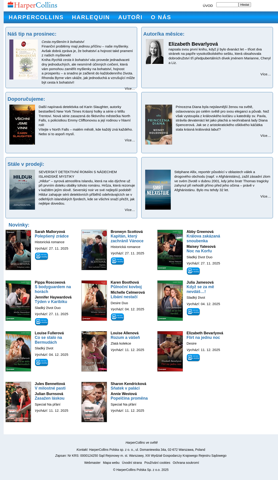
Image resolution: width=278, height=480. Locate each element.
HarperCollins (36, 17)
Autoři (130, 17)
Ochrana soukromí (186, 462)
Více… (130, 88)
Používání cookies (157, 462)
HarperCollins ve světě (142, 442)
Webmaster (92, 462)
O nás (161, 17)
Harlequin (91, 17)
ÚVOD (208, 6)
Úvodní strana (132, 462)
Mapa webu (111, 462)
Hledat (244, 4)
